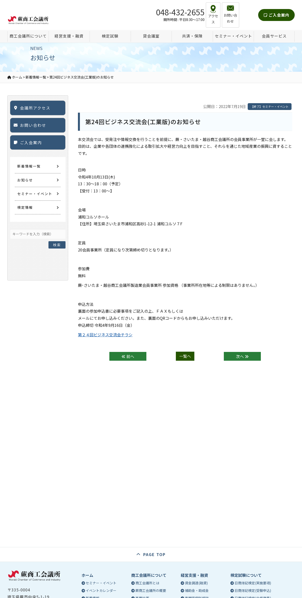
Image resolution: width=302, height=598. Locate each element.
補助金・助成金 (197, 590)
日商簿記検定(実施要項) (253, 582)
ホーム (87, 575)
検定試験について (246, 575)
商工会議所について (148, 575)
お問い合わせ (33, 125)
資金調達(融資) (196, 582)
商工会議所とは (147, 582)
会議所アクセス (35, 108)
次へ (242, 356)
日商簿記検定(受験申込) (253, 590)
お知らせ (25, 180)
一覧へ (185, 356)
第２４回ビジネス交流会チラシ (105, 335)
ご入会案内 (276, 11)
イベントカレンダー (101, 590)
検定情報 (25, 207)
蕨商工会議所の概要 (150, 590)
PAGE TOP (154, 554)
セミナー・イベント (34, 193)
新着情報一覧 (29, 166)
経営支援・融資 (194, 575)
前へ (128, 356)
